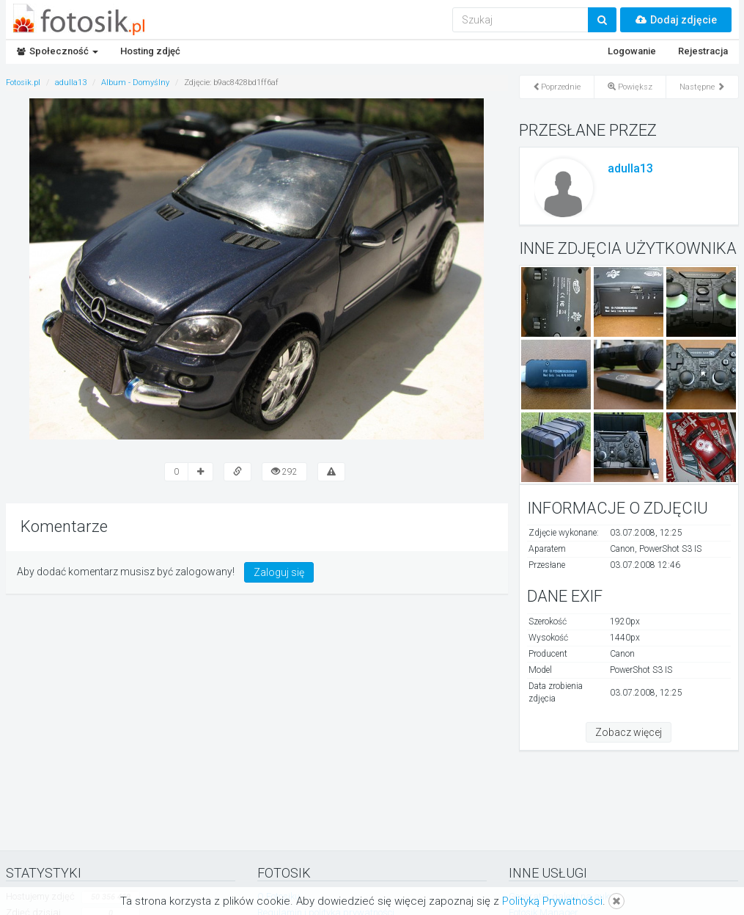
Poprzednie (557, 87)
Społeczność (57, 50)
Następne (702, 87)
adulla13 (630, 168)
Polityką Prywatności (552, 901)
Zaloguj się (279, 572)
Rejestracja (703, 50)
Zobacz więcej (628, 732)
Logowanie (632, 50)
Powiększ (630, 87)
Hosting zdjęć (150, 50)
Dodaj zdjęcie (676, 20)
